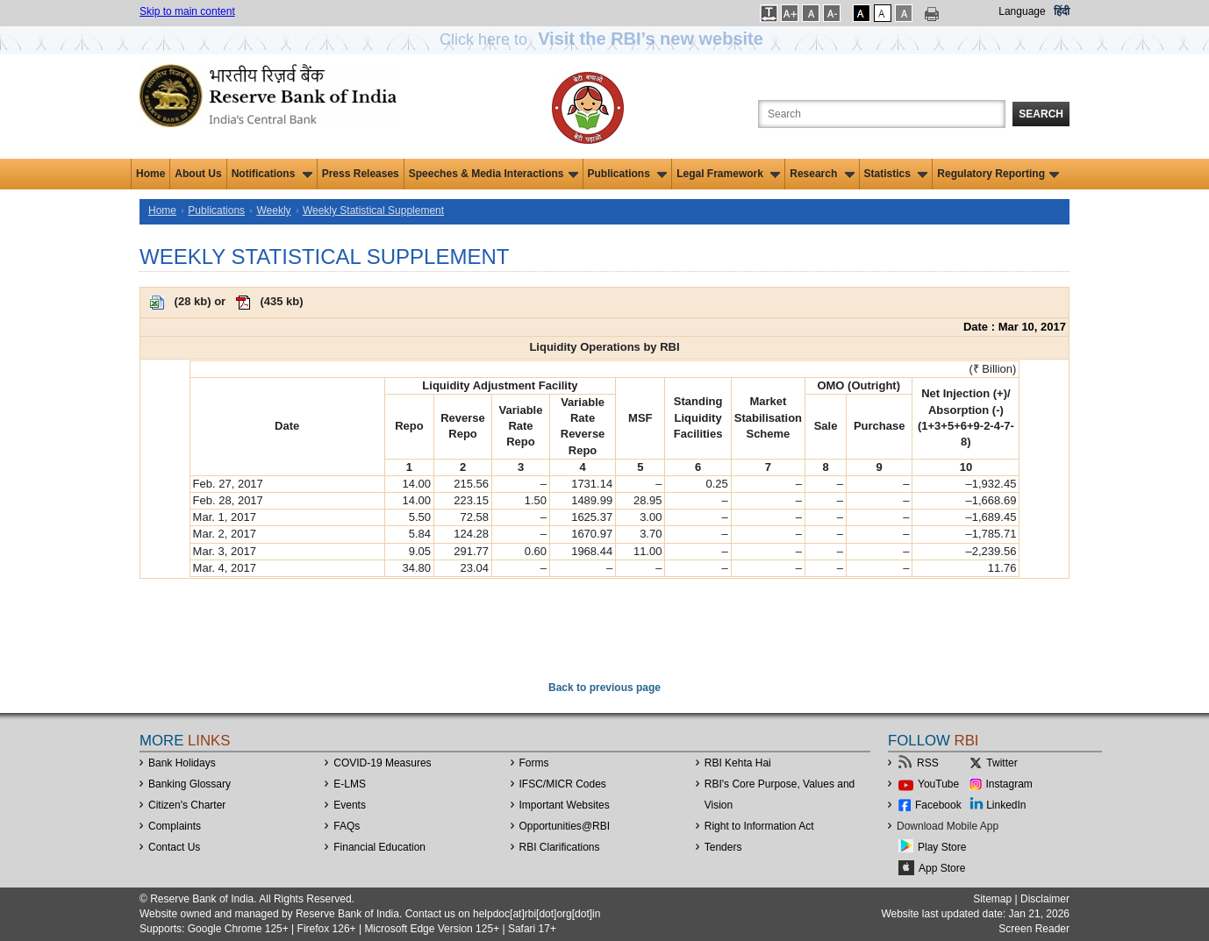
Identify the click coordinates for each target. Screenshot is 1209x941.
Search (1041, 114)
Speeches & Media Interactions (493, 174)
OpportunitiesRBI (565, 826)
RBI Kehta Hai (738, 763)
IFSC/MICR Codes (562, 784)
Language (1021, 11)
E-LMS (349, 784)
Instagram (1009, 784)
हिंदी (1062, 11)
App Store (942, 868)
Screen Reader (1034, 929)
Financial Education (379, 847)
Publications (628, 174)
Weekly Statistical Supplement (373, 210)
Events (349, 805)
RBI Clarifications (559, 847)
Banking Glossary (189, 784)
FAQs (346, 826)
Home (150, 174)
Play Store (942, 847)
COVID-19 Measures (382, 763)
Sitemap (992, 899)
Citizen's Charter (186, 805)
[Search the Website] (881, 114)
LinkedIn (1006, 805)
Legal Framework (728, 174)
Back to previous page (604, 687)
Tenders (723, 847)
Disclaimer (1045, 899)
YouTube (938, 784)
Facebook (938, 805)
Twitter (1001, 763)
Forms (534, 763)
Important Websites (564, 805)
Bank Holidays (182, 763)
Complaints (174, 826)
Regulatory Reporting (998, 174)
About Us (198, 174)
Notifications (272, 174)
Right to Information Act (759, 826)
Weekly (273, 210)
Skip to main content (187, 11)
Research (822, 174)
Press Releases (360, 174)
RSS (928, 763)
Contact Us (174, 847)
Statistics (896, 174)
